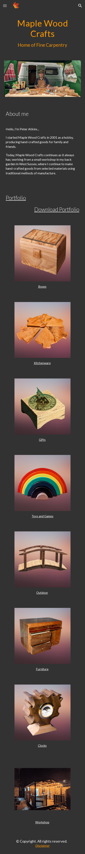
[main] (42, 33)
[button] (5, 5)
